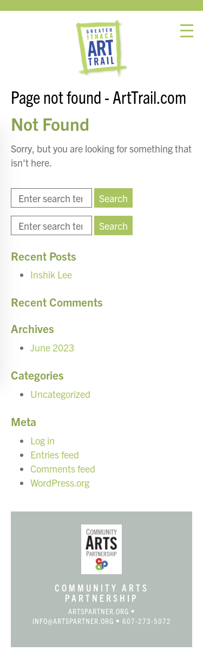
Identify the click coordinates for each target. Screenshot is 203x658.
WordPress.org (59, 482)
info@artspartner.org (73, 621)
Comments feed (62, 468)
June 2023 (52, 347)
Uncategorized (60, 394)
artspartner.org (98, 611)
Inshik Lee (51, 274)
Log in (42, 440)
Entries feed (54, 454)
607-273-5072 (146, 621)
